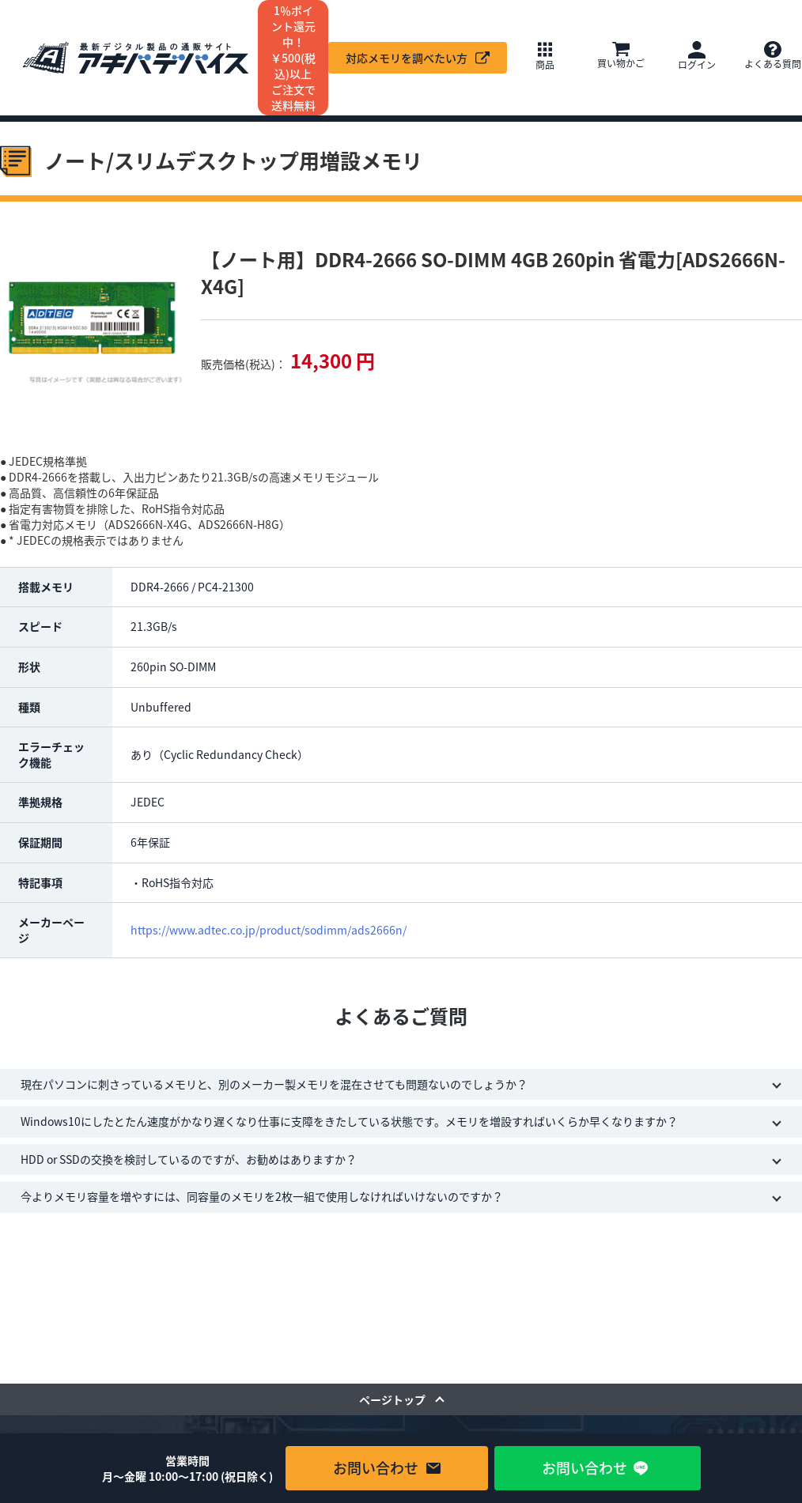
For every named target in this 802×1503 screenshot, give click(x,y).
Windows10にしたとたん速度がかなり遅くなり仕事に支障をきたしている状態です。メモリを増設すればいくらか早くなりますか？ (349, 1121)
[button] (545, 58)
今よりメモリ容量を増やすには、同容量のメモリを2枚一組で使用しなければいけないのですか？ (262, 1196)
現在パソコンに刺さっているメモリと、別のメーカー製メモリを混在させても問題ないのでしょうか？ (274, 1084)
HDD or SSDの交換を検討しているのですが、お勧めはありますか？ (189, 1159)
